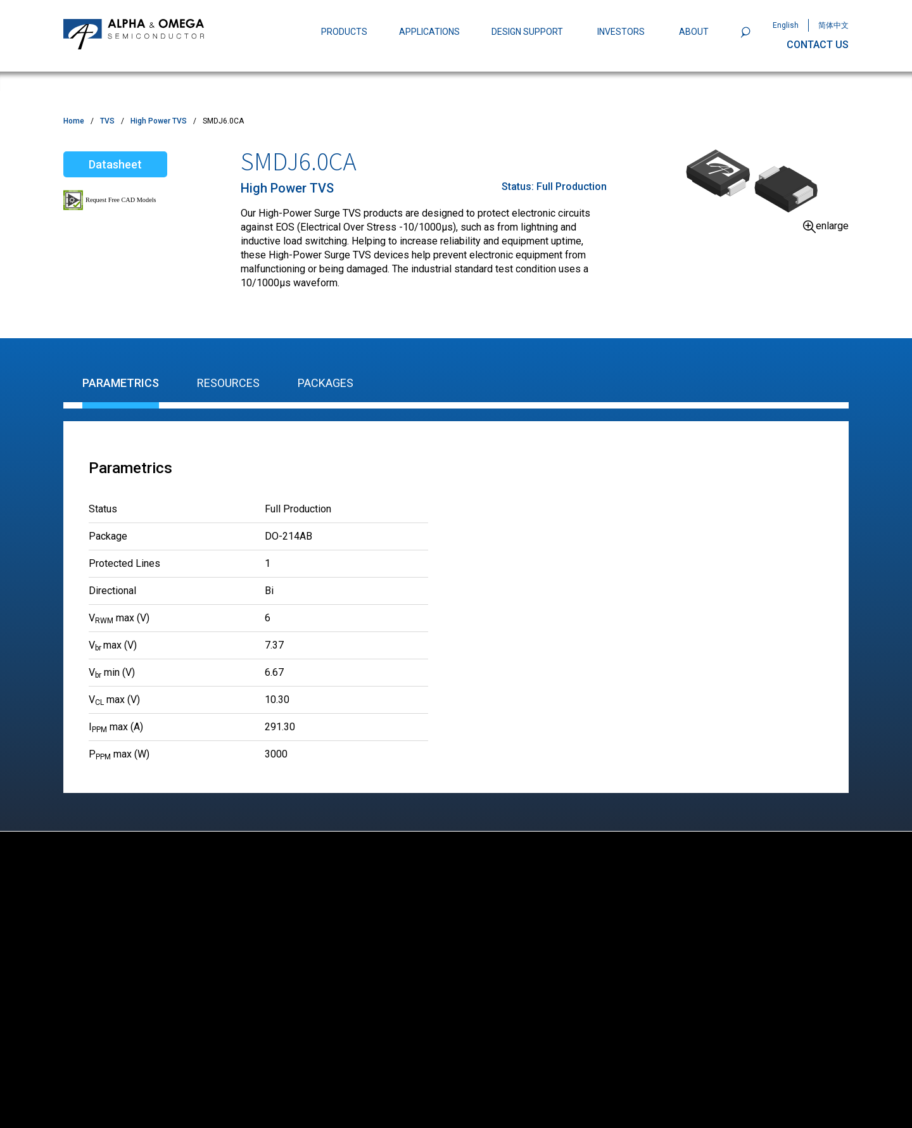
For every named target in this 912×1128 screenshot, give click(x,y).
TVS (107, 121)
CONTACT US (818, 45)
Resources (228, 383)
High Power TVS (158, 121)
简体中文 (833, 25)
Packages (325, 383)
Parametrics (120, 383)
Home (73, 121)
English (786, 25)
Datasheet (115, 164)
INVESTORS (621, 32)
